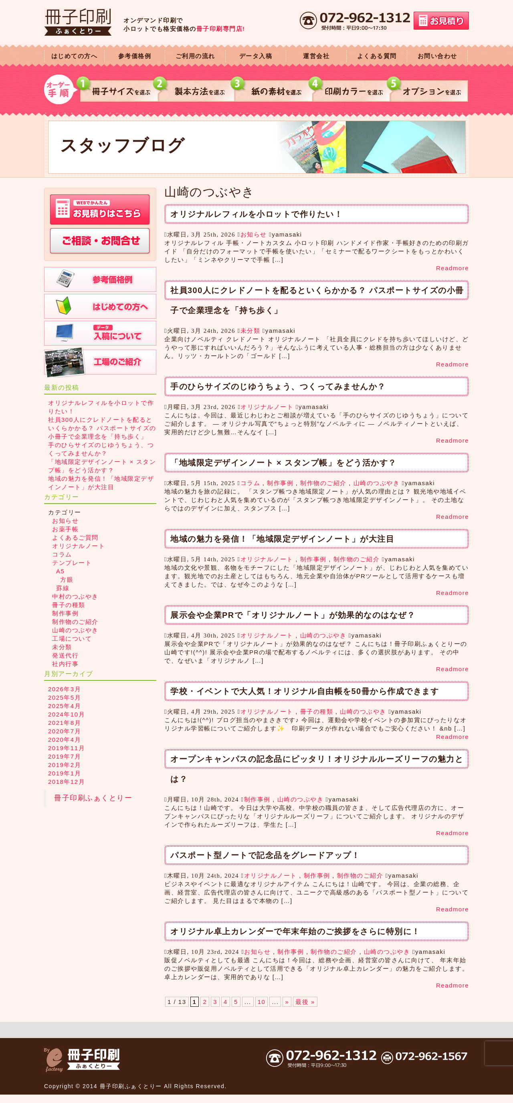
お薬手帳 (65, 529)
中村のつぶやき (75, 596)
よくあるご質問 (75, 537)
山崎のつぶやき (376, 483)
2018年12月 (66, 781)
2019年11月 (66, 748)
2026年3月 (64, 689)
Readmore (452, 268)
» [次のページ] (287, 1001)
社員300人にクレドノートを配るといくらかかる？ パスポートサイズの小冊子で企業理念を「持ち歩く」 (102, 428)
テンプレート (72, 562)
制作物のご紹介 (323, 483)
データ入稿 (256, 56)
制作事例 (280, 483)
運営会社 (316, 56)
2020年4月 (64, 739)
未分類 (250, 330)
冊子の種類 (316, 711)
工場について (72, 638)
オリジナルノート (266, 406)
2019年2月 (64, 764)
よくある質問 (377, 56)
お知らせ (253, 234)
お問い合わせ (437, 56)
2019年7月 (64, 756)
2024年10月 (66, 714)
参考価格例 (134, 56)
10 (262, 1001)
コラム (250, 483)
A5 (60, 571)
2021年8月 (64, 722)
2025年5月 (64, 697)
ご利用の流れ (195, 56)
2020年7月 (64, 731)
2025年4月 (64, 705)
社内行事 (65, 663)
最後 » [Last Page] (305, 1001)
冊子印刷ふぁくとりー (93, 798)
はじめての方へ (74, 56)
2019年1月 (64, 773)
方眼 (66, 579)
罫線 (62, 588)
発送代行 (65, 655)
